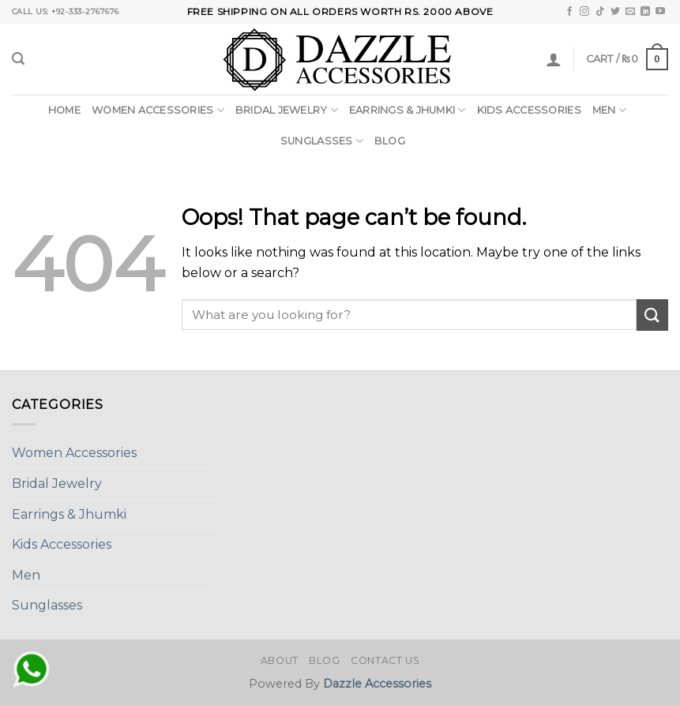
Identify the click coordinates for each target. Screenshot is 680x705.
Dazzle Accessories (377, 684)
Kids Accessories (529, 110)
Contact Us (385, 660)
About (280, 660)
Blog (389, 141)
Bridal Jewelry (286, 110)
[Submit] (652, 314)
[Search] (18, 58)
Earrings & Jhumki (407, 110)
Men (609, 110)
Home (64, 110)
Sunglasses (321, 140)
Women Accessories (158, 110)
